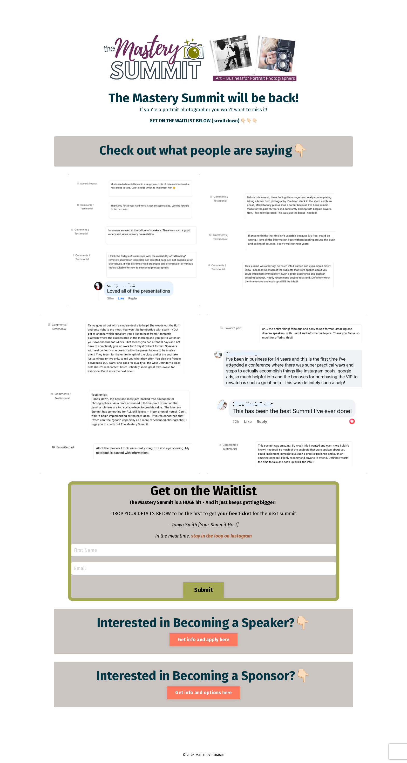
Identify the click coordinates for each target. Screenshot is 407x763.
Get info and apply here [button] (203, 639)
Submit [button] (203, 590)
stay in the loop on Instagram (221, 536)
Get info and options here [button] (203, 692)
